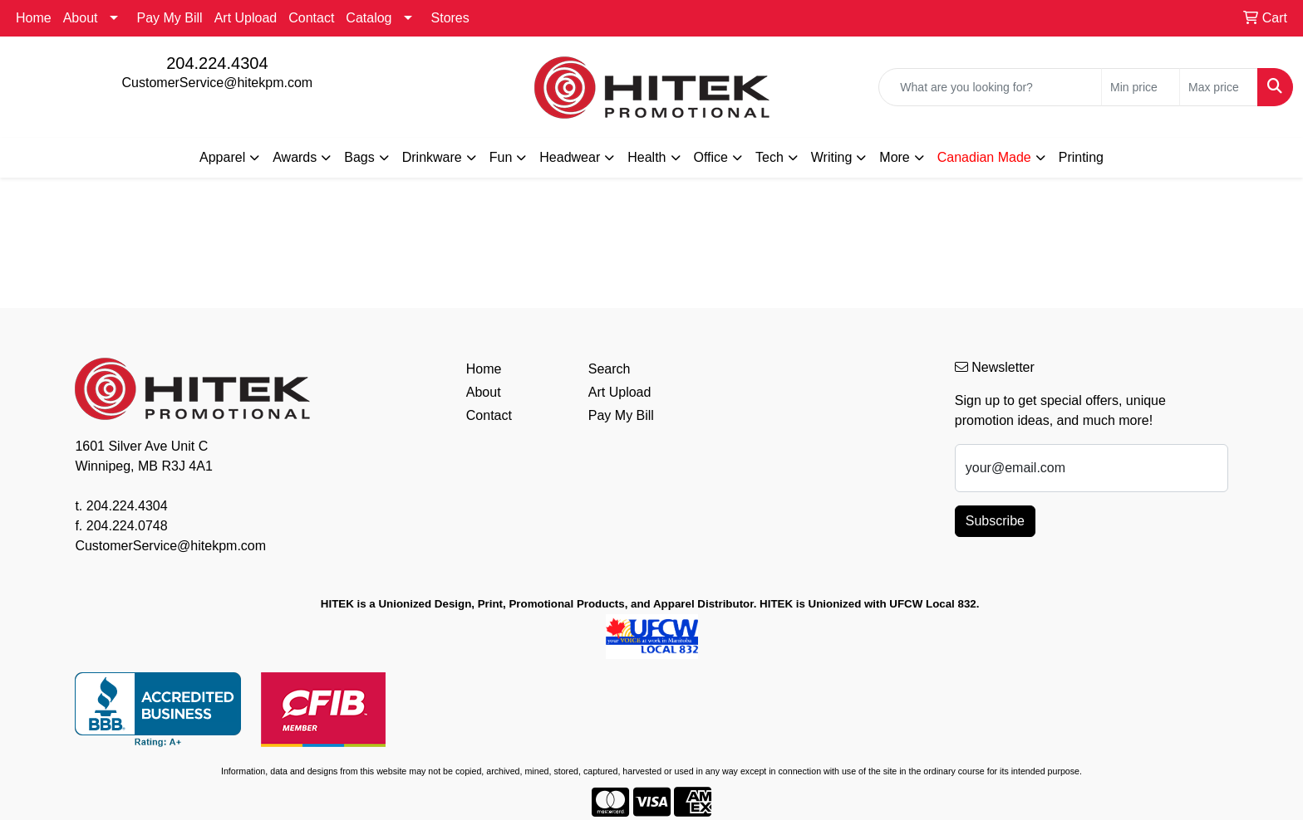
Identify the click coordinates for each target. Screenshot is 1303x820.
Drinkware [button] (432, 157)
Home (34, 18)
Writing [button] (832, 157)
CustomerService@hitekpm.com (217, 83)
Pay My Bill (170, 18)
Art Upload (246, 18)
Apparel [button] (222, 157)
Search (609, 369)
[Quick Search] (990, 87)
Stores (450, 18)
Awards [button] (295, 157)
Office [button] (711, 157)
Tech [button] (769, 157)
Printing (1081, 157)
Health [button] (646, 157)
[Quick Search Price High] (1218, 87)
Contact (311, 18)
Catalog (368, 18)
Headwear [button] (569, 157)
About (80, 18)
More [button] (894, 157)
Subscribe (995, 521)
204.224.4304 (217, 63)
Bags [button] (359, 157)
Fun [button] (501, 157)
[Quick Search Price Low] (1140, 87)
